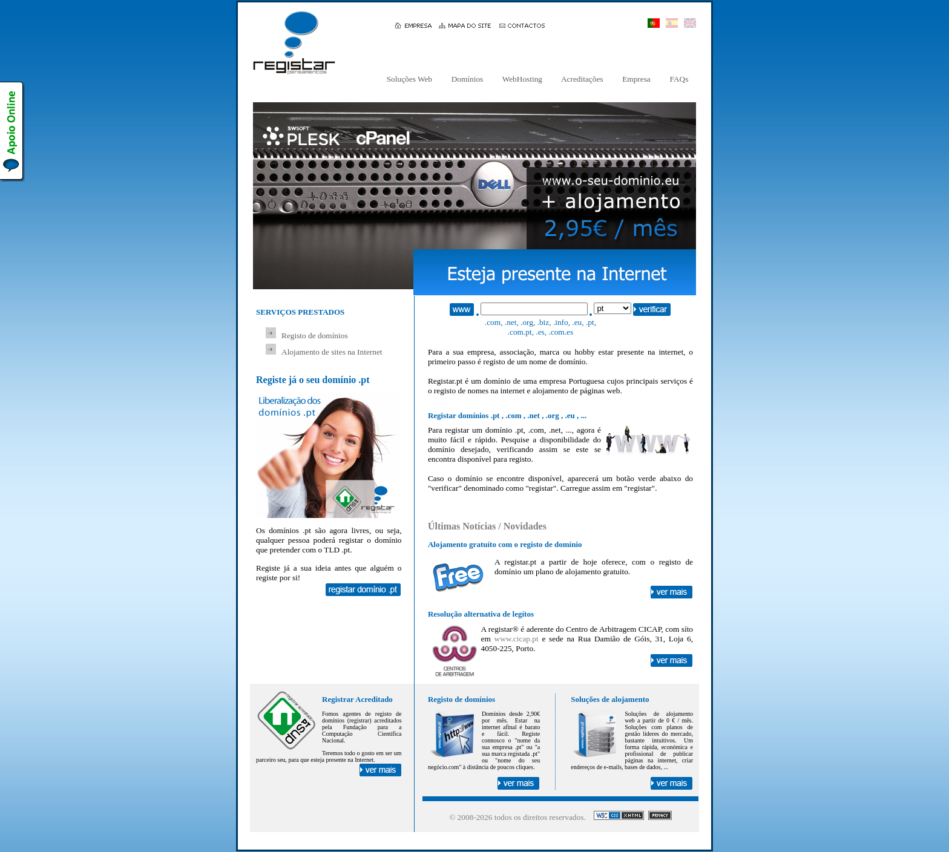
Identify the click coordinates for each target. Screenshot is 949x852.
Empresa (636, 79)
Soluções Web (409, 79)
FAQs (679, 79)
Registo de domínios (314, 335)
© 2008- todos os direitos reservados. (517, 817)
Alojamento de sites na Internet (332, 351)
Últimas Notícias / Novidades (487, 526)
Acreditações (582, 79)
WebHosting (523, 79)
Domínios (467, 79)
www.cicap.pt (516, 638)
